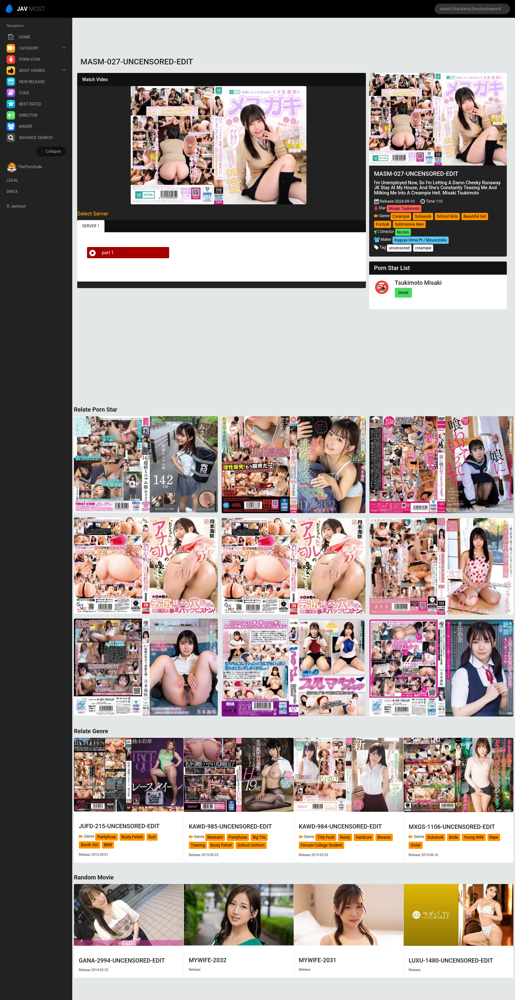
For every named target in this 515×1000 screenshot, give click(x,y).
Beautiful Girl (474, 216)
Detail (403, 292)
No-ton (403, 232)
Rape (493, 837)
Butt (152, 837)
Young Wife (474, 837)
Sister (416, 845)
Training (198, 845)
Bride (453, 837)
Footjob (383, 224)
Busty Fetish (132, 837)
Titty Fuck (325, 837)
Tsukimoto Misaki (418, 282)
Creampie (400, 216)
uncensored (399, 248)
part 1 (100, 252)
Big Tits (259, 837)
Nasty (345, 837)
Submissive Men (409, 224)
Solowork (423, 216)
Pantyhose (106, 837)
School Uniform (251, 845)
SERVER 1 (91, 226)
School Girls (447, 216)
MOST (26, 9)
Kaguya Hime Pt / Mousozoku (420, 240)
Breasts (384, 837)
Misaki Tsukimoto (404, 208)
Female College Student (321, 845)
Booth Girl (89, 845)
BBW (108, 845)
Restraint (215, 837)
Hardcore (364, 837)
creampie (423, 248)
